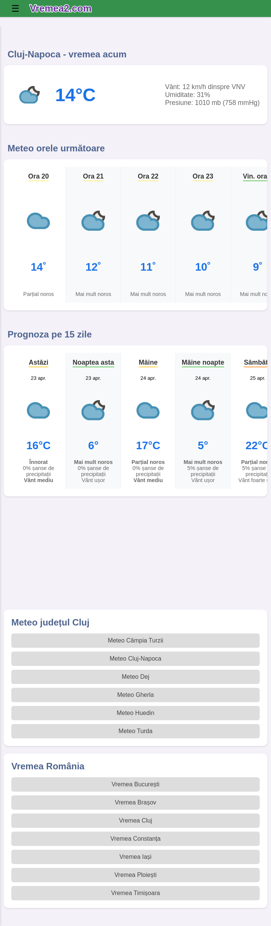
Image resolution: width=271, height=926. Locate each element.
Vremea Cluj (135, 820)
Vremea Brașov (135, 802)
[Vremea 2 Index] (62, 8)
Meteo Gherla (135, 695)
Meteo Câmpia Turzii (135, 640)
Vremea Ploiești (135, 875)
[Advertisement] (135, 557)
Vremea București (135, 784)
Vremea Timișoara (135, 893)
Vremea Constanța (135, 838)
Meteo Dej (135, 676)
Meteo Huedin (136, 713)
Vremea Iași (135, 857)
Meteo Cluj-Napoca (135, 658)
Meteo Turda (136, 731)
